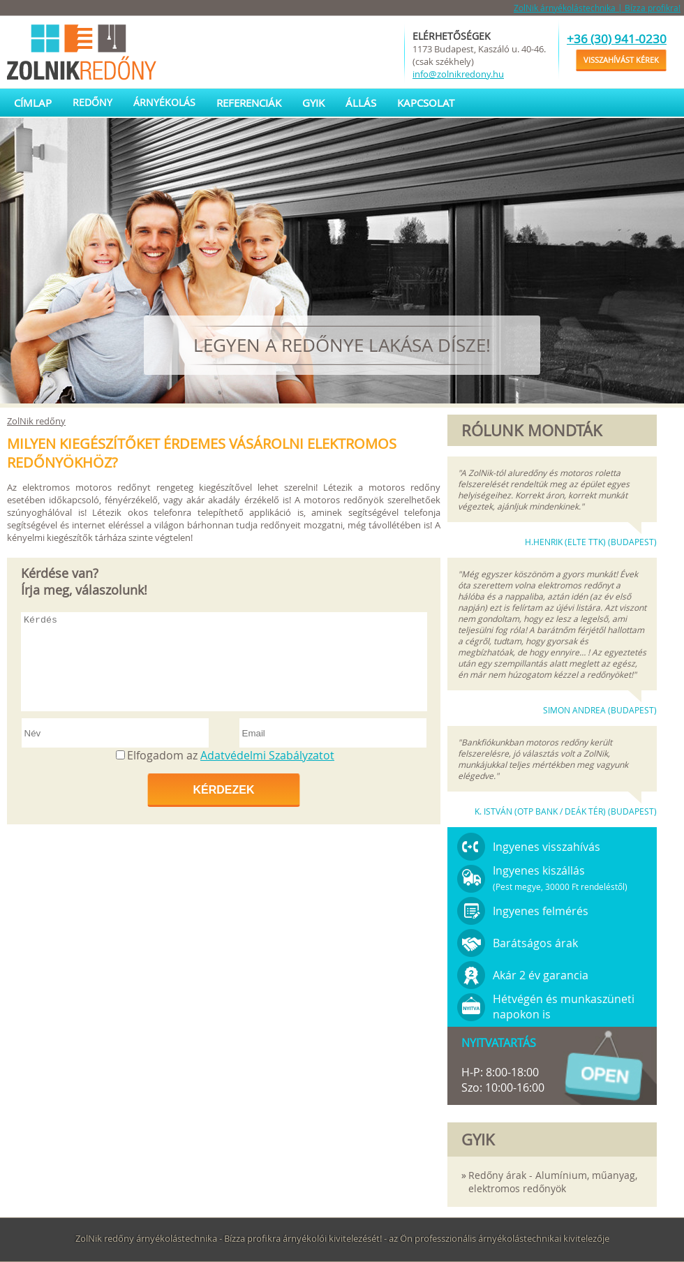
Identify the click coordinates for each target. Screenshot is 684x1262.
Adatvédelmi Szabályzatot (267, 755)
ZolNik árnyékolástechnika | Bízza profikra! (597, 7)
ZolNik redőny (36, 421)
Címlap (33, 103)
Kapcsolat (425, 103)
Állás (360, 103)
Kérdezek (223, 790)
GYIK (313, 103)
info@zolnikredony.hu (458, 74)
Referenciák (248, 103)
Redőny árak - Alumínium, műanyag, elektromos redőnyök (552, 1181)
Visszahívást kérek (621, 59)
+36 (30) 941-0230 (617, 39)
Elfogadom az (230, 755)
